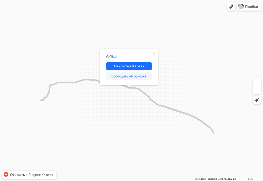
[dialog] (129, 67)
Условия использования (222, 178)
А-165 (111, 56)
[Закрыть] (154, 54)
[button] (231, 7)
